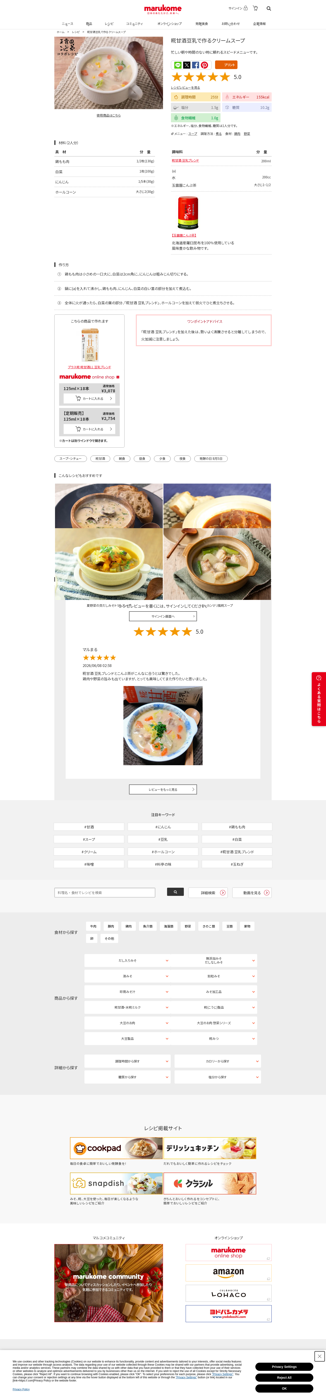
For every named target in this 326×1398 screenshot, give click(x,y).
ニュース (67, 21)
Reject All (284, 1377)
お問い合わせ (230, 21)
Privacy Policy (21, 1389)
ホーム (60, 32)
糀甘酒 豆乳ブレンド (187, 161)
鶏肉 (237, 133)
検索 (269, 8)
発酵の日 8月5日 (211, 459)
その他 (109, 914)
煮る (219, 133)
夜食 (182, 459)
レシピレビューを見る (185, 87)
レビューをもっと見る (163, 741)
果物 (247, 902)
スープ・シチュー (71, 459)
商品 (88, 21)
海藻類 (168, 902)
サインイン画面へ (163, 568)
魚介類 (148, 902)
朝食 (122, 459)
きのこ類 (208, 902)
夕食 (162, 459)
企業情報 (258, 21)
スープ (192, 133)
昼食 (142, 459)
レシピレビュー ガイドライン (255, 532)
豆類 (229, 902)
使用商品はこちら (109, 115)
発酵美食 (201, 21)
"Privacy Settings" (222, 1374)
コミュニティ (134, 21)
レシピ (108, 21)
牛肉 (93, 902)
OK (284, 1388)
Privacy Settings (284, 1367)
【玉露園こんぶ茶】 (186, 235)
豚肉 (111, 902)
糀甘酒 (100, 459)
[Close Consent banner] (320, 1356)
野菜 (247, 133)
